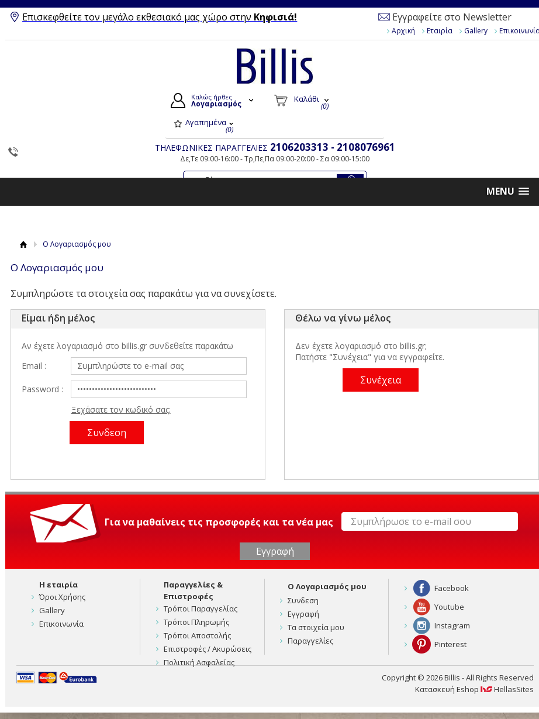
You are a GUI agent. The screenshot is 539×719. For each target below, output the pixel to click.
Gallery (476, 31)
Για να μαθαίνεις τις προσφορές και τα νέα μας (219, 521)
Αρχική (403, 31)
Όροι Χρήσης (62, 597)
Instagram (452, 625)
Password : (42, 389)
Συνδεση (303, 600)
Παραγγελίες (310, 640)
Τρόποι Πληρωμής (196, 622)
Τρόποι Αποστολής (197, 635)
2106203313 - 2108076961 (332, 147)
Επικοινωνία (61, 623)
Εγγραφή (303, 614)
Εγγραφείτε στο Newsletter (452, 17)
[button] (508, 191)
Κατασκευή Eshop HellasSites (474, 689)
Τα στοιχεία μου (316, 627)
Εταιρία (439, 31)
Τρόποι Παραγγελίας (200, 608)
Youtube (449, 607)
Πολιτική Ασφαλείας (199, 662)
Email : (34, 365)
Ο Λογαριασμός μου (327, 586)
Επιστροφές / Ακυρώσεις (207, 649)
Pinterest (450, 644)
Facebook (451, 588)
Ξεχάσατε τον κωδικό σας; (121, 409)
